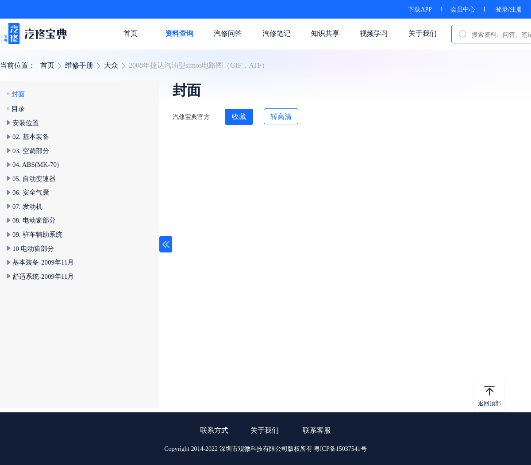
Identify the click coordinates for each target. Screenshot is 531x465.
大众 (111, 65)
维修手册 (79, 65)
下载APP (420, 9)
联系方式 (214, 430)
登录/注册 (509, 9)
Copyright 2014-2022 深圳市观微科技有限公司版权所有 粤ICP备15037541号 (265, 449)
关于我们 (264, 430)
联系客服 (317, 430)
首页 (47, 65)
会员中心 (462, 9)
